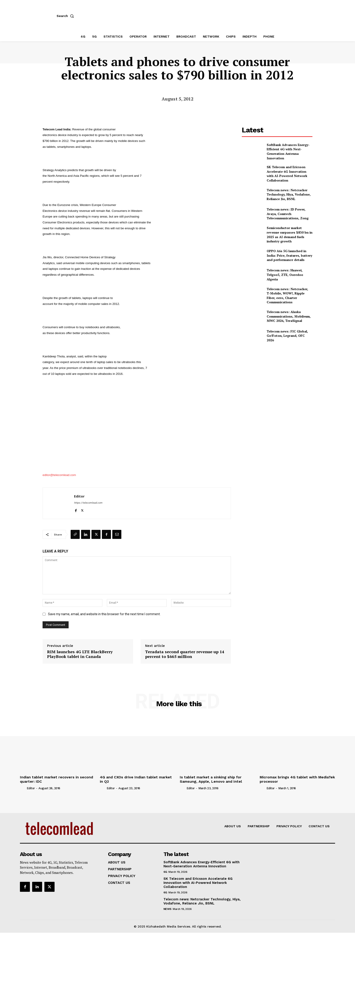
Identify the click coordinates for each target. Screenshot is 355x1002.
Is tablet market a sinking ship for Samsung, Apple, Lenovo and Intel (211, 779)
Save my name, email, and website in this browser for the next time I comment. (104, 614)
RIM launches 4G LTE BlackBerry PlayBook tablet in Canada (80, 654)
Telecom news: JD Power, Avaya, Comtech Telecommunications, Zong (288, 213)
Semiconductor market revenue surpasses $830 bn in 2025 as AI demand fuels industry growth (289, 234)
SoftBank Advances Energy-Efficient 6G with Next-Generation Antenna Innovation (288, 151)
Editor (79, 496)
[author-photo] (23, 787)
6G (165, 871)
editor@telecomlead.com (59, 475)
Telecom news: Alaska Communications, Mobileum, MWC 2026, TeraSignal (289, 316)
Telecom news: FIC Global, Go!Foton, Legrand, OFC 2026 (287, 335)
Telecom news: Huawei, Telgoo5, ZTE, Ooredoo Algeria (285, 274)
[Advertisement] (277, 380)
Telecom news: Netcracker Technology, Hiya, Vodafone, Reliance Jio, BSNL (289, 194)
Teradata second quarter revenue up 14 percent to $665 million (184, 654)
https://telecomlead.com (88, 502)
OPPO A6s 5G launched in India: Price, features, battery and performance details (289, 255)
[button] (66, 16)
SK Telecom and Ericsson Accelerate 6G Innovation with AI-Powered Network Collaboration (287, 173)
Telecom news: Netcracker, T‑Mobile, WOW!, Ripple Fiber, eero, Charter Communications (287, 295)
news (167, 909)
